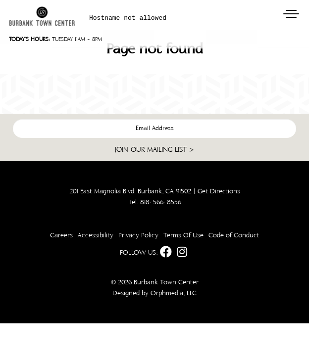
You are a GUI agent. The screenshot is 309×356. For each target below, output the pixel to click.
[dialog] (197, 182)
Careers (61, 235)
